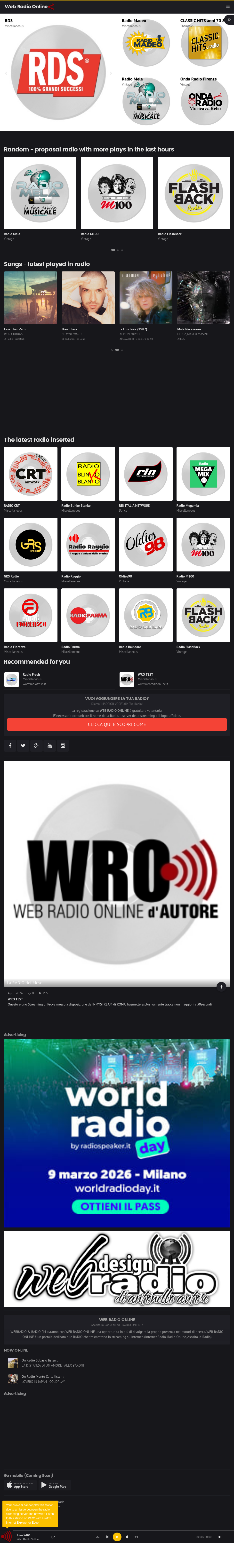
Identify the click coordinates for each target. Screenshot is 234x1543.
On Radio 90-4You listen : (40, 1358)
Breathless (69, 329)
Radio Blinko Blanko (75, 505)
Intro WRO (23, 1535)
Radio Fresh (31, 674)
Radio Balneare (130, 647)
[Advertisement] (117, 395)
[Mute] (219, 1537)
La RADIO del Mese (24, 982)
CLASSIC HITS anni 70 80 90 (206, 20)
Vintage (127, 84)
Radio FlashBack (170, 234)
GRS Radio (11, 576)
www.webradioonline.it (153, 684)
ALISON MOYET (130, 334)
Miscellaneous (14, 26)
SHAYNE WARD (72, 334)
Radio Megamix (188, 505)
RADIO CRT (12, 505)
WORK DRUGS (13, 334)
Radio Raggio (71, 576)
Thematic (186, 26)
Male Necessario (189, 329)
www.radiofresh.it (34, 684)
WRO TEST (145, 674)
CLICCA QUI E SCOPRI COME (117, 724)
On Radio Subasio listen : (40, 1374)
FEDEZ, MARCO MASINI (192, 334)
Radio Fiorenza (14, 647)
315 (43, 993)
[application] (117, 1537)
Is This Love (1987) (133, 329)
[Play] (117, 1537)
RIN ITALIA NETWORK (134, 505)
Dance (123, 510)
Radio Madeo (134, 20)
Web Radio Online (28, 1539)
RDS (9, 20)
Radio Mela (132, 79)
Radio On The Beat (73, 338)
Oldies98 (125, 576)
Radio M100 (90, 234)
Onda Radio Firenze (198, 79)
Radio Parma (70, 647)
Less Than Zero (15, 329)
